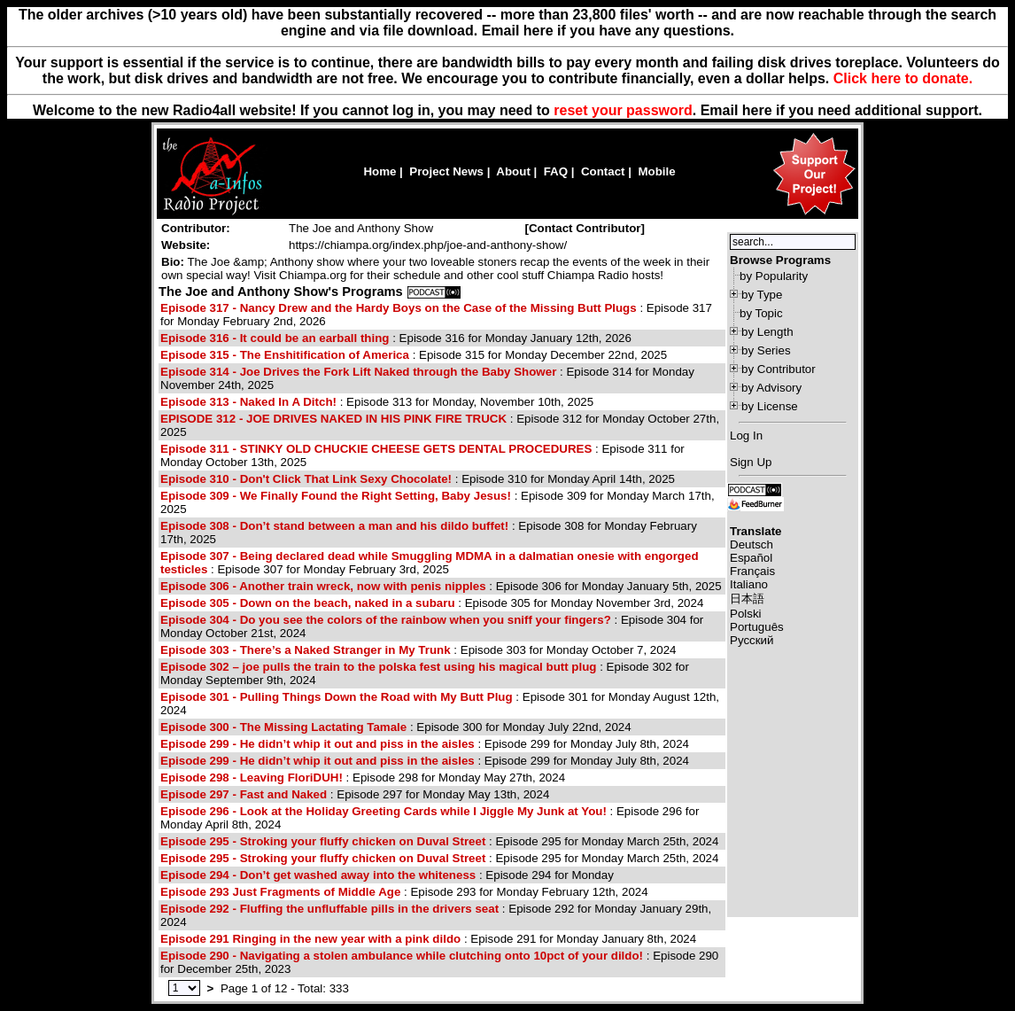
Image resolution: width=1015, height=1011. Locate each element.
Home (379, 171)
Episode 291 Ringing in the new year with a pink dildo (310, 938)
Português (757, 627)
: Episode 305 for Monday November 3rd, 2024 (431, 603)
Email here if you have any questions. (608, 30)
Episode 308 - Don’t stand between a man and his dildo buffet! (334, 526)
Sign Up (750, 462)
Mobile (656, 171)
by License (769, 406)
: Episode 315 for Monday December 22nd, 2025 (413, 355)
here (757, 110)
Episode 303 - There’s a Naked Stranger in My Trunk (305, 650)
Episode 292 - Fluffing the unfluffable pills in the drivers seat (329, 908)
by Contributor (778, 369)
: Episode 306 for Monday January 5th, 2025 (441, 586)
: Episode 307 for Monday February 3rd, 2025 (429, 562)
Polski (746, 613)
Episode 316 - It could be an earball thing (274, 338)
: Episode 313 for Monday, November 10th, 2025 (376, 401)
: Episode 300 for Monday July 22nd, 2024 (395, 727)
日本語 (747, 598)
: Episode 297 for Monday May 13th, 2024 (354, 794)
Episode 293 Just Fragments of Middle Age (282, 891)
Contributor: (195, 228)
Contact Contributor (585, 228)
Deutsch (751, 544)
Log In (746, 435)
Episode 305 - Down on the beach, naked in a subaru (307, 603)
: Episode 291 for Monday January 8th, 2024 (428, 938)
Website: (185, 245)
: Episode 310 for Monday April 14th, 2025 (417, 479)
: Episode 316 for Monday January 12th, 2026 (395, 338)
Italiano (749, 584)
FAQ (556, 171)
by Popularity (774, 276)
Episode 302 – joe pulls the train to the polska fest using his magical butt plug (378, 666)
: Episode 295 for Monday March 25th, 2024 (439, 841)
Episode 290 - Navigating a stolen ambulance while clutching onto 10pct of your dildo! (401, 955)
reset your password (623, 110)
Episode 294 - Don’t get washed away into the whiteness (318, 875)
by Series (766, 350)
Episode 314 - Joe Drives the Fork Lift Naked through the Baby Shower (358, 371)
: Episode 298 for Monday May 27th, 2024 (362, 777)
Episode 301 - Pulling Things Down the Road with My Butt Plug (336, 697)
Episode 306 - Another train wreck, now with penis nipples (323, 586)
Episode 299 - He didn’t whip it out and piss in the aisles (317, 743)
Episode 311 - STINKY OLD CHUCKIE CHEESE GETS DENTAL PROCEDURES (376, 448)
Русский (751, 640)
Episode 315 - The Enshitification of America (284, 355)
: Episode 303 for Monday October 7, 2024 (418, 650)
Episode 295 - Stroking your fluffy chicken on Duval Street (322, 841)
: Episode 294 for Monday (387, 875)
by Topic (761, 313)
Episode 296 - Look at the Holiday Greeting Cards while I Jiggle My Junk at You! (383, 811)
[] (584, 228)
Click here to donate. (902, 78)
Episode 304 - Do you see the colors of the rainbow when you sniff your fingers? (385, 619)
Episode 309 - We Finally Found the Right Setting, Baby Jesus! (335, 495)
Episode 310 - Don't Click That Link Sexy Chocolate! (306, 479)
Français (752, 571)
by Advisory (771, 387)
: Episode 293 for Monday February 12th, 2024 (404, 891)
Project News (446, 171)
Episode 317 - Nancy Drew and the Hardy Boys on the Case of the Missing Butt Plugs (398, 308)
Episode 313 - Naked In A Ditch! (248, 401)
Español (751, 557)
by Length (767, 331)
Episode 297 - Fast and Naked (243, 794)
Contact (603, 171)
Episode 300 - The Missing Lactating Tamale (283, 727)
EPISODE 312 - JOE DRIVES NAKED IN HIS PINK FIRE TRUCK (333, 418)
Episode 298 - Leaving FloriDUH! (251, 777)
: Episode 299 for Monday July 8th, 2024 (424, 743)
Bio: (172, 261)
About (513, 171)
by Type (761, 294)
